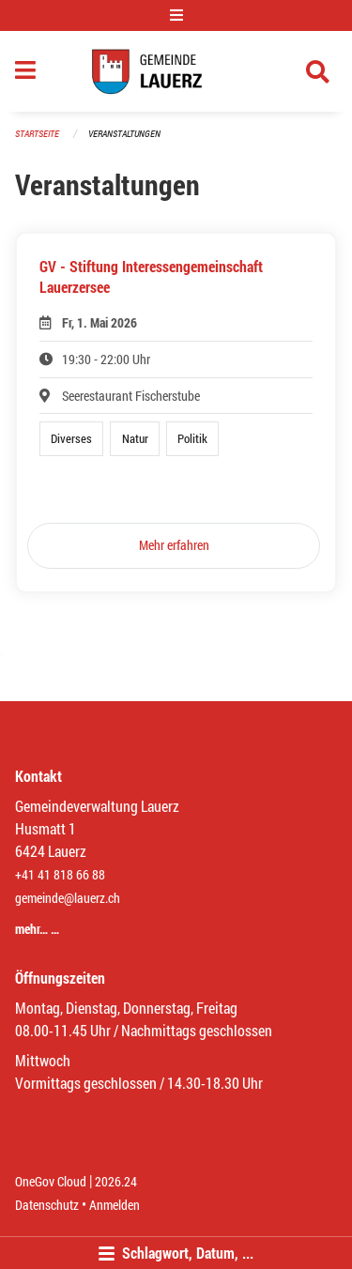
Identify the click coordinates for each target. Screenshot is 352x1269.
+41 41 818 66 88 (60, 874)
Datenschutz (47, 1205)
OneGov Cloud (50, 1181)
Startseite (37, 134)
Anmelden (114, 1205)
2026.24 (116, 1181)
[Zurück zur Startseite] (176, 71)
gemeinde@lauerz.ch (67, 898)
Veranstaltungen (124, 134)
